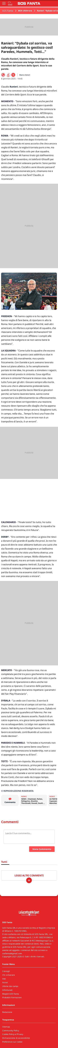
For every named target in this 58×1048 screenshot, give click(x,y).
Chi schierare (8, 975)
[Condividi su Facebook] (8, 75)
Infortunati (7, 990)
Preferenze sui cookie (12, 1041)
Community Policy (10, 1030)
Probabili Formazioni (12, 997)
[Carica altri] (29, 880)
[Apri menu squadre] (10, 3)
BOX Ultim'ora (25, 10)
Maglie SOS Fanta (10, 993)
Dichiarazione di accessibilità (16, 1038)
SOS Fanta (7, 10)
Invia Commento (42, 849)
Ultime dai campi (10, 986)
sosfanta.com (14, 934)
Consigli (6, 971)
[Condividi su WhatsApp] (3, 75)
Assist (5, 982)
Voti (4, 978)
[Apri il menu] (4, 3)
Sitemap (6, 1026)
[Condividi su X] (13, 75)
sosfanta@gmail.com (12, 953)
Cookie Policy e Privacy (12, 1034)
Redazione (7, 1012)
